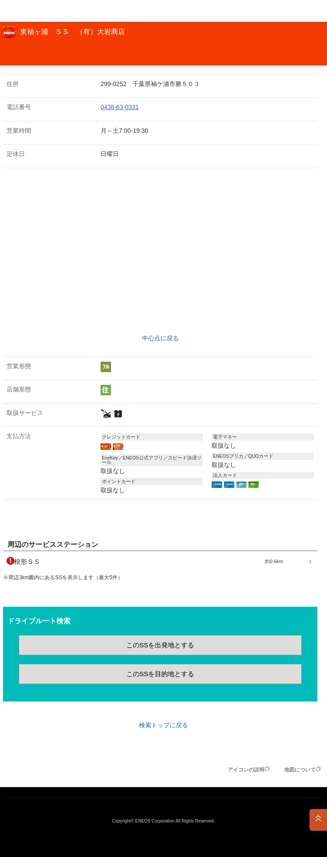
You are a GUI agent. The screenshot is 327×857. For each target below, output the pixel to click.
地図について (300, 770)
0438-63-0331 (120, 107)
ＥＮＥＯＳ (29, 11)
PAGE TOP (318, 820)
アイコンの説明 (246, 770)
